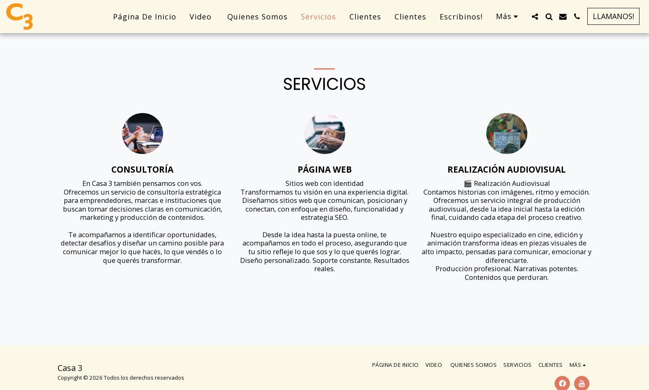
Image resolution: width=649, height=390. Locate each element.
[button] (534, 16)
